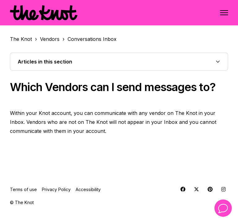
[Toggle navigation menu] (224, 12)
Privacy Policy (56, 189)
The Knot (21, 39)
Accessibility (88, 189)
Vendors (50, 39)
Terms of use (23, 189)
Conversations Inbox (92, 39)
